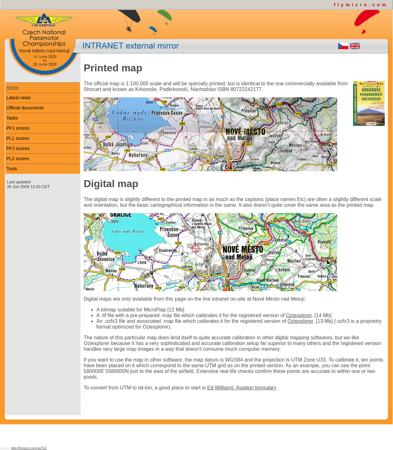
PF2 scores (17, 148)
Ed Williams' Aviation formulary (241, 387)
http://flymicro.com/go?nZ (29, 448)
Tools (11, 168)
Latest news (18, 97)
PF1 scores (17, 128)
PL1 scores (17, 138)
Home (12, 87)
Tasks (12, 118)
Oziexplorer (299, 315)
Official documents (25, 107)
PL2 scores (17, 158)
